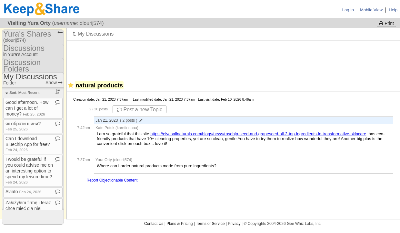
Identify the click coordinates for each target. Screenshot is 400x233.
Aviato (23, 191)
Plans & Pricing (179, 223)
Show (54, 82)
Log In (348, 9)
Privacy (234, 223)
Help (393, 9)
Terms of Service (210, 223)
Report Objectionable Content (111, 180)
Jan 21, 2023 (119, 120)
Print (386, 23)
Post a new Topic (139, 109)
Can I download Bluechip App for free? (27, 144)
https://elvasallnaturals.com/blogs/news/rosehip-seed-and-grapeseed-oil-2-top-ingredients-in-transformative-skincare (258, 133)
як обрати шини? (23, 126)
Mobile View (371, 9)
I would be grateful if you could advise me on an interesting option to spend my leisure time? (29, 170)
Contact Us (153, 223)
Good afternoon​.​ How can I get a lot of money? (26, 108)
